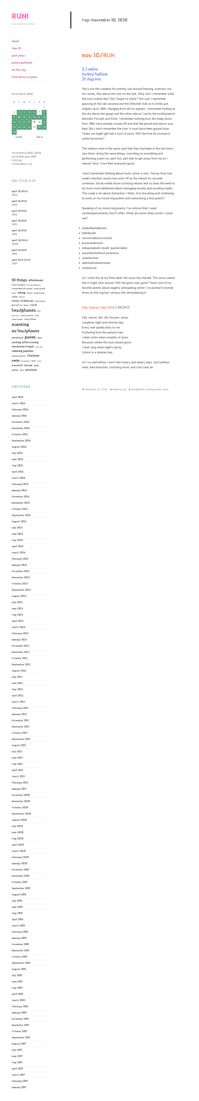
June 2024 (17, 534)
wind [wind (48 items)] (22, 370)
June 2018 (17, 981)
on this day (19, 70)
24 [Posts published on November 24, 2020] (19, 127)
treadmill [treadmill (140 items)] (17, 365)
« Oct (18, 137)
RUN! (20, 16)
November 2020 (21, 801)
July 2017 (17, 1050)
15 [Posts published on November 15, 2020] (44, 117)
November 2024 (21, 502)
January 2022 (19, 714)
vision (165, 389)
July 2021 (17, 751)
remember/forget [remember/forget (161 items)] (23, 346)
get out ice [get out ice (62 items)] (17, 305)
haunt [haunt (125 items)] (33, 305)
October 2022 (20, 658)
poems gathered (22, 62)
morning (150, 389)
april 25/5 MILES (21, 260)
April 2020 (18, 844)
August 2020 (19, 820)
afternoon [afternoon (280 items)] (35, 280)
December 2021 (20, 720)
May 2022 (17, 689)
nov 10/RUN (98, 55)
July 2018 (17, 975)
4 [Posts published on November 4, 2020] (24, 112)
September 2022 (21, 664)
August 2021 (19, 745)
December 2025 (20, 422)
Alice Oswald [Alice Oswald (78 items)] (18, 285)
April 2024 (17, 546)
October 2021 (19, 733)
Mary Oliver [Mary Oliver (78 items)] (30, 319)
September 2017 (21, 1037)
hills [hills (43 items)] (39, 311)
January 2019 (19, 938)
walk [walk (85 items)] (36, 365)
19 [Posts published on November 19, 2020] (29, 122)
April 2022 (17, 695)
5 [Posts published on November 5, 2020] (29, 112)
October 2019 (19, 882)
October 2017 (19, 1031)
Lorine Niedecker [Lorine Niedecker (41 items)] (27, 316)
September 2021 (21, 739)
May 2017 (17, 1062)
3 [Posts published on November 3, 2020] (19, 112)
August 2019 (19, 894)
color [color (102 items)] (15, 296)
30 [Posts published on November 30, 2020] (14, 132)
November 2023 (21, 577)
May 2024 (17, 540)
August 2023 (19, 596)
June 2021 (17, 757)
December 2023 (20, 571)
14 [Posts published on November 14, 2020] (39, 117)
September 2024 (21, 515)
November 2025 (21, 428)
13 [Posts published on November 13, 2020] (34, 117)
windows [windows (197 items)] (31, 370)
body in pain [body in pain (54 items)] (39, 293)
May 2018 (17, 987)
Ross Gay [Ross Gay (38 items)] (39, 347)
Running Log (119, 389)
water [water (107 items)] (15, 370)
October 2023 (20, 583)
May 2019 (17, 913)
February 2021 (20, 782)
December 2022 (20, 645)
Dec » (40, 137)
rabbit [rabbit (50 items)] (39, 338)
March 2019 (18, 925)
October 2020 (20, 807)
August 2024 (19, 521)
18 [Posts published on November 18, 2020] (24, 122)
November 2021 (20, 726)
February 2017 (20, 1081)
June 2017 (17, 1056)
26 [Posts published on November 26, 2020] (29, 127)
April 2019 (17, 919)
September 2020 (21, 813)
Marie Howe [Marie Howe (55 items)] (17, 319)
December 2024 (20, 496)
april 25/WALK (20, 191)
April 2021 (17, 770)
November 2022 (21, 652)
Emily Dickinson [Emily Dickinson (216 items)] (22, 301)
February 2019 (20, 931)
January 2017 (19, 1087)
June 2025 (17, 459)
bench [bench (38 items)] (14, 293)
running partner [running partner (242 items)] (22, 351)
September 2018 (21, 963)
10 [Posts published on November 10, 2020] (19, 117)
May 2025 (17, 465)
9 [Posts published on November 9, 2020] (14, 117)
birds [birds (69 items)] (29, 293)
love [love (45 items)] (37, 316)
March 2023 (18, 627)
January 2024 (19, 565)
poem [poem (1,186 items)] (30, 337)
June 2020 (17, 832)
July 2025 (17, 453)
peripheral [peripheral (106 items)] (17, 337)
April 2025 (17, 471)
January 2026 (19, 415)
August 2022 (19, 670)
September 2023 (21, 590)
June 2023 (17, 608)
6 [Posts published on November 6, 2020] (34, 112)
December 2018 (20, 944)
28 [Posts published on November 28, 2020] (39, 127)
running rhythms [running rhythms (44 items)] (19, 356)
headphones (137, 389)
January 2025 (19, 490)
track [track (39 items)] (39, 361)
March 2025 (18, 478)
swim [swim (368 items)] (16, 360)
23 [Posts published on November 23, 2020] (14, 127)
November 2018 (20, 950)
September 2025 (21, 440)
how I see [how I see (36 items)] (15, 316)
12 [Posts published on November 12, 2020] (29, 117)
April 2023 (17, 621)
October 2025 (20, 434)
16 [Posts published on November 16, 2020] (14, 122)
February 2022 (20, 708)
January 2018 (19, 1012)
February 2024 (20, 558)
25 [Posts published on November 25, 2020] (24, 127)
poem (158, 389)
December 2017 (20, 1019)
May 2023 (17, 614)
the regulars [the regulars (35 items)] (25, 361)
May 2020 (17, 838)
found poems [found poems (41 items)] (40, 301)
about (15, 41)
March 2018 (18, 1000)
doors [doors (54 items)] (22, 297)
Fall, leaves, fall (94, 308)
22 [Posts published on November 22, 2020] (44, 122)
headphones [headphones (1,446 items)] (24, 310)
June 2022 (17, 683)
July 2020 (17, 826)
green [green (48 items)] (26, 305)
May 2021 (17, 764)
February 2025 (20, 484)
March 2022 (18, 701)
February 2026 (20, 409)
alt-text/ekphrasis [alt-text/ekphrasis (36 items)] (34, 285)
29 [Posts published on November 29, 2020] (44, 127)
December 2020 (21, 795)
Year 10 (16, 48)
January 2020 (19, 863)
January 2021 (19, 788)
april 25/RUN (19, 201)
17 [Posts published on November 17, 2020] (19, 122)
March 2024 (18, 552)
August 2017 (19, 1043)
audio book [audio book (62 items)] (39, 288)
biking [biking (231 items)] (22, 293)
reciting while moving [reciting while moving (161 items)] (25, 342)
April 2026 (17, 397)
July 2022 (17, 677)
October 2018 (19, 956)
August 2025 (19, 446)
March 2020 (19, 851)
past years (18, 55)
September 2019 (21, 888)
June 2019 (17, 907)
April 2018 (17, 994)
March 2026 (18, 403)
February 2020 (20, 857)
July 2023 (17, 602)
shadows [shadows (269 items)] (33, 356)
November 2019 (20, 876)
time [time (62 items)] (33, 361)
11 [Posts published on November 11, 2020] (24, 117)
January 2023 (19, 639)
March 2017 (18, 1074)
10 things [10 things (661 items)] (19, 280)
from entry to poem (24, 77)
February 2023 (20, 633)
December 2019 (20, 869)
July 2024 (17, 527)
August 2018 (19, 969)
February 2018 (20, 1006)
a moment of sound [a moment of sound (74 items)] (22, 288)
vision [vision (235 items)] (28, 365)
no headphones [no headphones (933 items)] (25, 331)
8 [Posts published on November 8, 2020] (44, 112)
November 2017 (20, 1025)
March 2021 (18, 776)
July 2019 (17, 900)
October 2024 (20, 509)
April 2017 (17, 1068)
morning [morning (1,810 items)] (20, 324)
